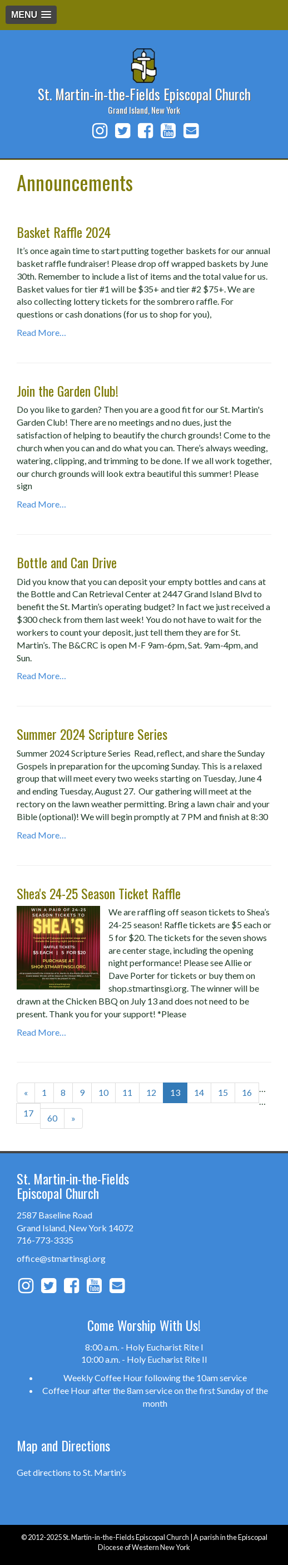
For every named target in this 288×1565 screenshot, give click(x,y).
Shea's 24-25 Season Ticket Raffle (99, 893)
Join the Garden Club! (67, 391)
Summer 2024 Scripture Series (92, 734)
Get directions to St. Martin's (71, 1472)
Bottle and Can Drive (67, 562)
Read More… (41, 332)
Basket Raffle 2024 (64, 232)
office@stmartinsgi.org (61, 1258)
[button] (31, 15)
